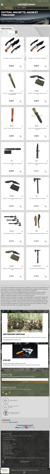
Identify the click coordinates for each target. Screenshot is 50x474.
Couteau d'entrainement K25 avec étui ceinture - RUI (12, 164)
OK (24, 472)
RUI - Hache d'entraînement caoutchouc (37, 198)
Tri (1, 32)
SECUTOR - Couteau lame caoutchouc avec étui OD (37, 94)
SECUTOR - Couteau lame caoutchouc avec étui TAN (12, 269)
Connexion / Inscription (43, 1)
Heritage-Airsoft (25, 461)
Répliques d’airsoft (7, 445)
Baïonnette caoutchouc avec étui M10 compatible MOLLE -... (37, 164)
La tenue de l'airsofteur (9, 446)
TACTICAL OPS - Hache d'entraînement (37, 268)
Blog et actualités (7, 452)
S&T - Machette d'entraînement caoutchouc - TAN (37, 233)
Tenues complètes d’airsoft (9, 444)
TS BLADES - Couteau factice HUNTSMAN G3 (12, 58)
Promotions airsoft (7, 451)
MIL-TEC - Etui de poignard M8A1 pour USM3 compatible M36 (12, 94)
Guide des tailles (7, 456)
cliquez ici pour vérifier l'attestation (37, 458)
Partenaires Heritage (14, 334)
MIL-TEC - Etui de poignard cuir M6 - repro (12, 128)
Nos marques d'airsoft (8, 453)
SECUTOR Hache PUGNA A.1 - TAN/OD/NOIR (13, 233)
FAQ (3, 455)
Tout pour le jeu (7, 449)
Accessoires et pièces (8, 448)
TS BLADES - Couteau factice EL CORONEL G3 (37, 58)
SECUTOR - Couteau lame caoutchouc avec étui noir (12, 199)
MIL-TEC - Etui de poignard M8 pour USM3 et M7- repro (37, 129)
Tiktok (6, 393)
